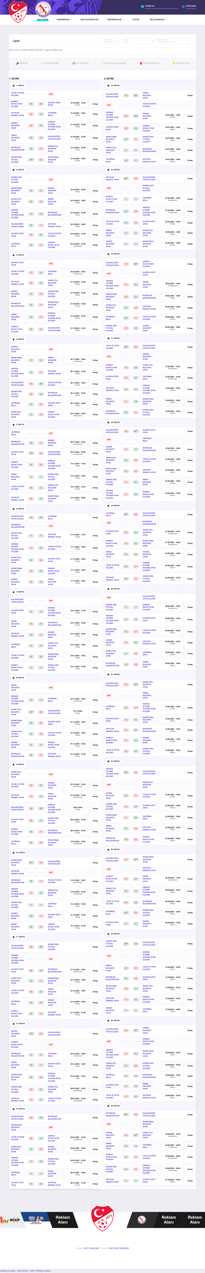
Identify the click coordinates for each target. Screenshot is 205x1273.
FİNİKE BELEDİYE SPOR (15, 137)
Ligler (135, 19)
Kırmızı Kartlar (149, 63)
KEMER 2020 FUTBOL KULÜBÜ (16, 159)
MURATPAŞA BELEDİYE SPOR (53, 159)
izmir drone (22, 1270)
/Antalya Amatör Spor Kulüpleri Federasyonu (161, 8)
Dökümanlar (114, 19)
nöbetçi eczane (7, 1270)
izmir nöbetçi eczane (40, 1270)
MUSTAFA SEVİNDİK (119, 1248)
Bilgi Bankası (157, 19)
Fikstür (22, 63)
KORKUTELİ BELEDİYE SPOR (53, 148)
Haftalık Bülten (89, 19)
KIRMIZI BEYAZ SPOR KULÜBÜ (16, 103)
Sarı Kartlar (181, 63)
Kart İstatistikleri (114, 63)
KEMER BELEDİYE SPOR (15, 125)
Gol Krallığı (81, 63)
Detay (95, 104)
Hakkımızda (63, 19)
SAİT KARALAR (91, 1248)
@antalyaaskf (191, 8)
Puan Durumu (50, 63)
